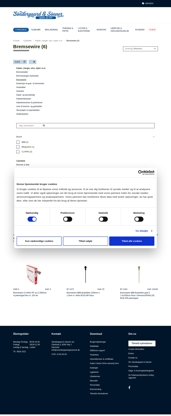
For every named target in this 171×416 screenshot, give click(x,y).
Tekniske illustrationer (99, 393)
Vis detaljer (142, 230)
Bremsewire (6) (72, 41)
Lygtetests (94, 372)
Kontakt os (132, 358)
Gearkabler (21, 87)
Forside (16, 41)
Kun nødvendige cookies (39, 241)
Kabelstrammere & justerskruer (29, 102)
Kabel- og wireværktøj (25, 95)
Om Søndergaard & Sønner (140, 362)
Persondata (95, 385)
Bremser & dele (22, 165)
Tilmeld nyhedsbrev (142, 343)
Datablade (94, 346)
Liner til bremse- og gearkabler (29, 106)
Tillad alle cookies (132, 241)
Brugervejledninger (98, 342)
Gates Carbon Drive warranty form (104, 363)
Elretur (131, 353)
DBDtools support (97, 350)
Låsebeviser (95, 376)
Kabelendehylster (23, 99)
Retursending (95, 389)
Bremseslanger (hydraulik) (27, 76)
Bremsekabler (22, 72)
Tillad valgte (85, 241)
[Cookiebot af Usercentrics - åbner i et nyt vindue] (140, 172)
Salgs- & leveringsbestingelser (141, 371)
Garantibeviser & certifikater (101, 359)
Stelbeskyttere (22, 114)
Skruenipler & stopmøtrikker (28, 110)
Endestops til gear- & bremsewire (30, 83)
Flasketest (94, 355)
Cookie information (136, 349)
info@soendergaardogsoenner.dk (66, 350)
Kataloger (94, 368)
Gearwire (20, 91)
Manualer (94, 381)
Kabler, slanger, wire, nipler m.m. (49, 41)
